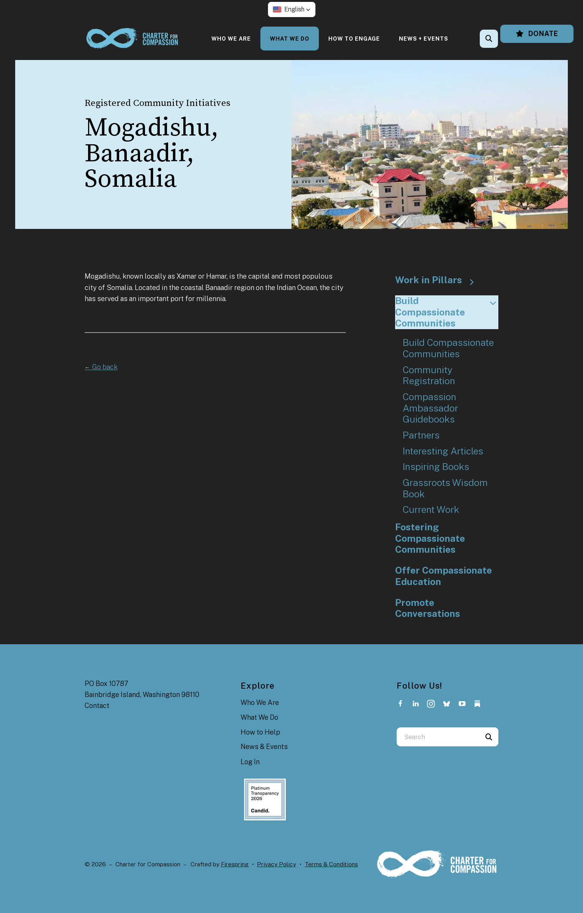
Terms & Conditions (331, 864)
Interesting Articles (443, 451)
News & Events (264, 747)
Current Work (431, 509)
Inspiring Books (436, 466)
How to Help (260, 732)
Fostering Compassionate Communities (430, 538)
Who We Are (231, 38)
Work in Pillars (438, 280)
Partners (421, 435)
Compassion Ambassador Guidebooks (430, 408)
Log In (250, 762)
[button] (291, 9)
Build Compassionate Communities (447, 312)
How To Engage (354, 38)
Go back (101, 367)
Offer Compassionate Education (443, 576)
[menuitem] (231, 38)
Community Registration (429, 375)
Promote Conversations (427, 608)
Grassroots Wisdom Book (445, 488)
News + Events (423, 38)
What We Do (289, 38)
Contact (97, 706)
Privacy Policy (276, 864)
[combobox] (438, 736)
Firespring (235, 864)
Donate (536, 34)
